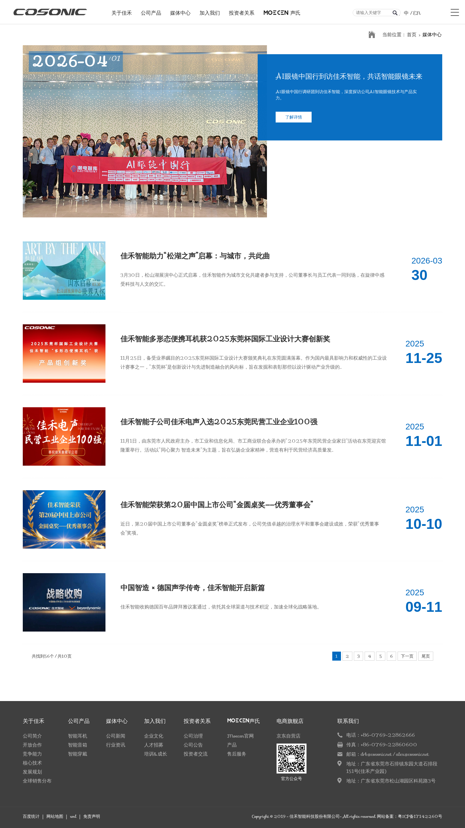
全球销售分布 (37, 781)
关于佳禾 (121, 11)
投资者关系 (241, 11)
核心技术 (32, 763)
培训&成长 (155, 754)
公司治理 (193, 736)
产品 (232, 745)
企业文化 (153, 736)
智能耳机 (77, 736)
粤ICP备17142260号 (420, 816)
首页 (411, 34)
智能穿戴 (77, 754)
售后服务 (236, 754)
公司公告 (193, 745)
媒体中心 (180, 11)
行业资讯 (115, 745)
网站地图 (54, 816)
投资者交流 (196, 754)
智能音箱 (77, 745)
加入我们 (210, 11)
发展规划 (32, 772)
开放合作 (32, 745)
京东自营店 (289, 736)
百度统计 (31, 816)
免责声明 (91, 816)
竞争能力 (32, 754)
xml (73, 816)
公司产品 (151, 11)
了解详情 (293, 118)
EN (417, 13)
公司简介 (32, 736)
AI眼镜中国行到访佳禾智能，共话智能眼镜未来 (349, 78)
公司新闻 (115, 736)
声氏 (282, 11)
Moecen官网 (240, 736)
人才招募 (153, 745)
